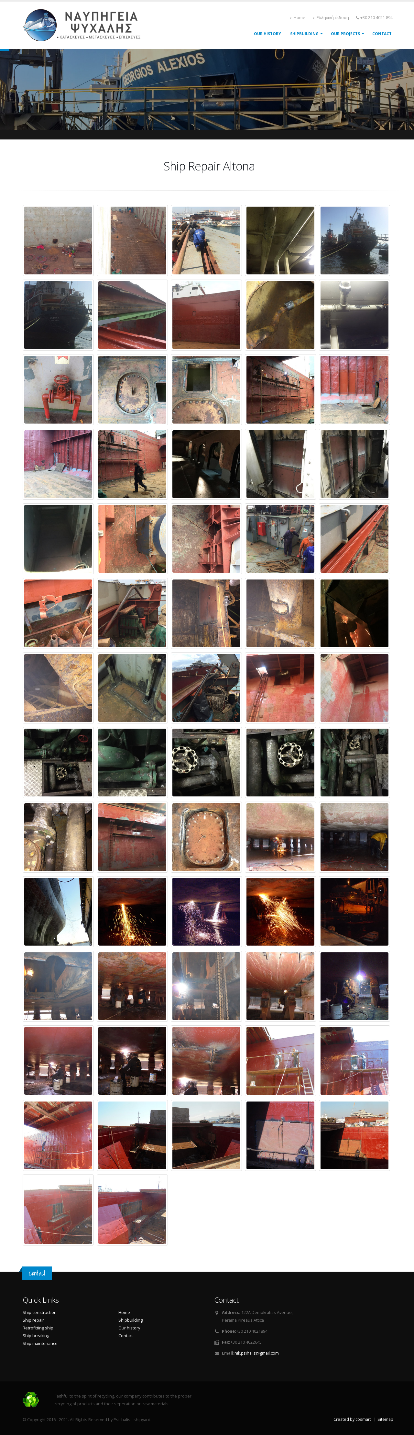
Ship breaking (36, 1335)
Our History (267, 33)
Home (297, 17)
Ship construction (40, 1312)
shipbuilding (304, 33)
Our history (129, 1328)
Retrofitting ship (38, 1328)
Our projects (345, 33)
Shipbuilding (130, 1320)
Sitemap (385, 1419)
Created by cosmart (352, 1419)
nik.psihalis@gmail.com (256, 1353)
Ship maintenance (40, 1343)
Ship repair (33, 1320)
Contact (382, 33)
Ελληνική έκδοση (331, 17)
